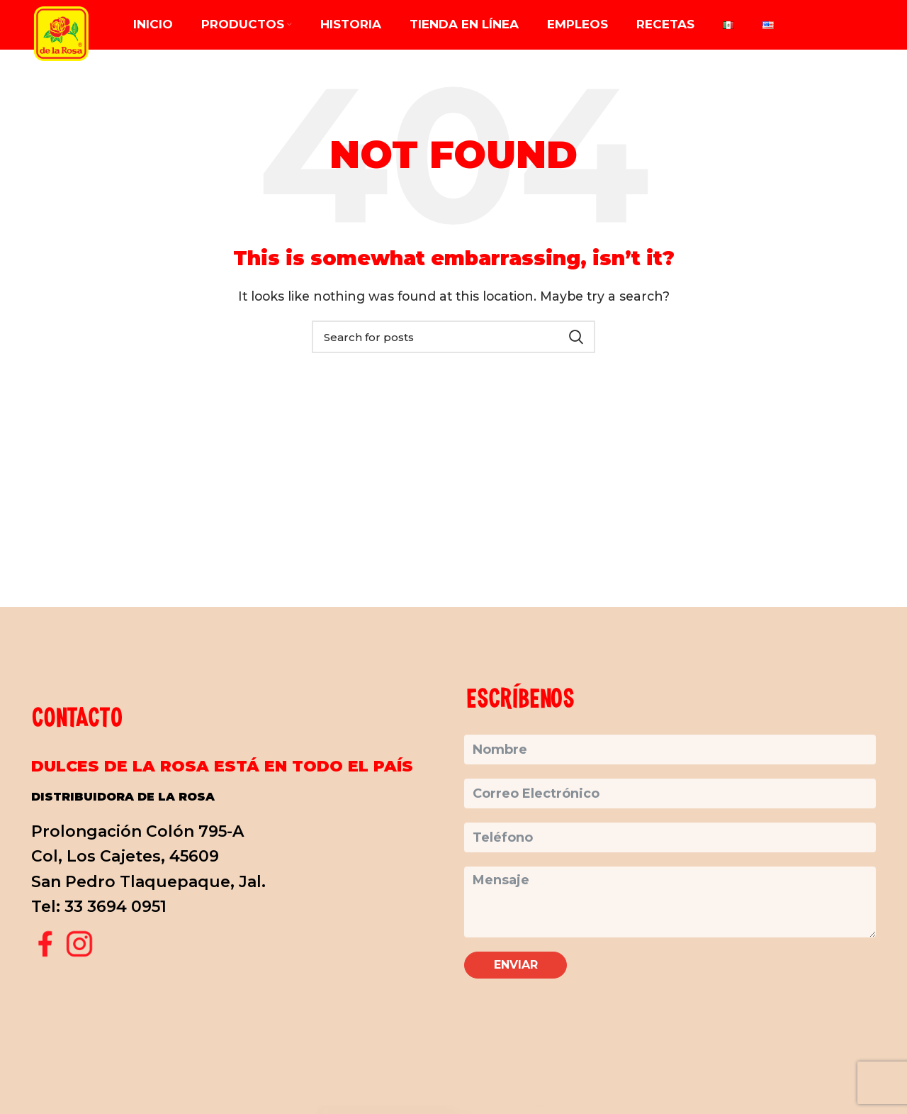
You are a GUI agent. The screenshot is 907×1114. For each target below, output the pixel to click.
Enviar (516, 964)
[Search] (453, 337)
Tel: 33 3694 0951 (99, 906)
